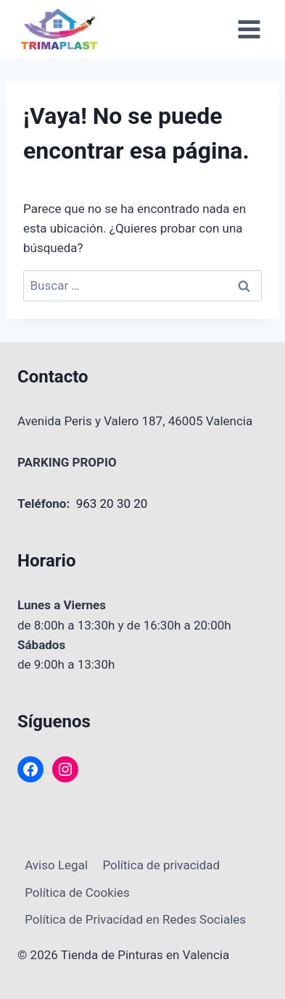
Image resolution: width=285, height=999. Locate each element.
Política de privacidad (161, 865)
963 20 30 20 (112, 503)
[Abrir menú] (249, 29)
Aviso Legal (56, 865)
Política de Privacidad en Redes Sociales (135, 919)
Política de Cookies (77, 892)
